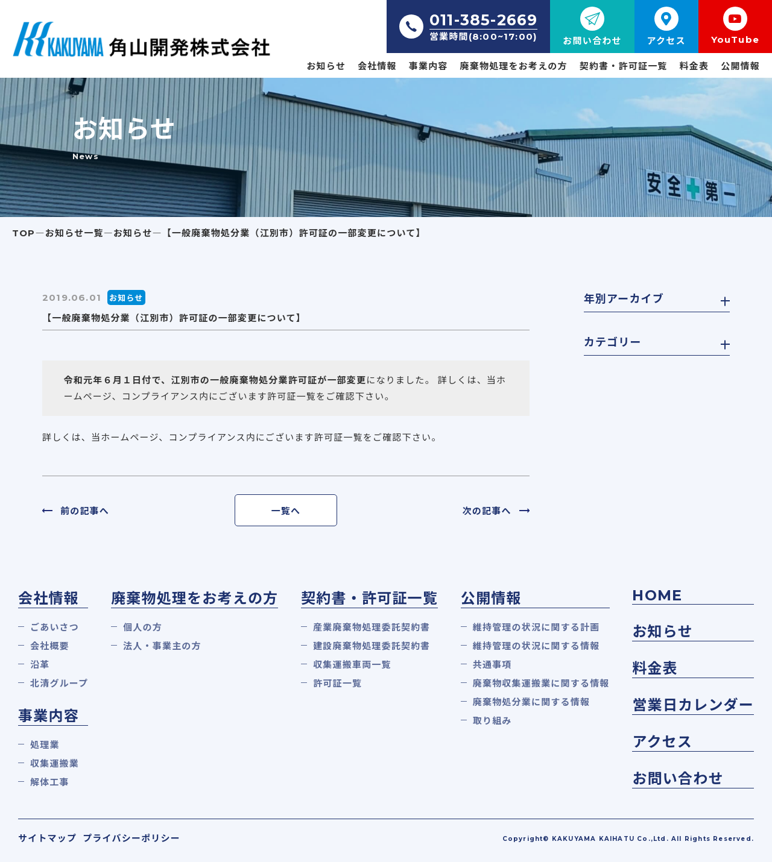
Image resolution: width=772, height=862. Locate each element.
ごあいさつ (54, 627)
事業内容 (428, 66)
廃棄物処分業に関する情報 (531, 702)
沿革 (39, 664)
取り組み (492, 720)
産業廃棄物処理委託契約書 (371, 627)
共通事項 (492, 664)
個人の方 (142, 627)
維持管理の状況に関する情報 (536, 646)
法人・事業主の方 (162, 646)
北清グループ (59, 683)
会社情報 (377, 66)
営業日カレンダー (693, 705)
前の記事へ (84, 511)
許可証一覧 (337, 683)
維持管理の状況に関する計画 (536, 627)
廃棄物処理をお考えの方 (514, 66)
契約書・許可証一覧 (624, 66)
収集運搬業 (54, 763)
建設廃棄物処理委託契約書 (371, 646)
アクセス (662, 741)
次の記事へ (487, 511)
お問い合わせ (677, 778)
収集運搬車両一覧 (352, 664)
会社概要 (49, 646)
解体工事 (49, 782)
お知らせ (326, 66)
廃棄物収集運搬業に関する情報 (541, 683)
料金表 (694, 66)
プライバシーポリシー (131, 838)
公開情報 (740, 66)
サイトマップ (47, 838)
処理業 (45, 744)
